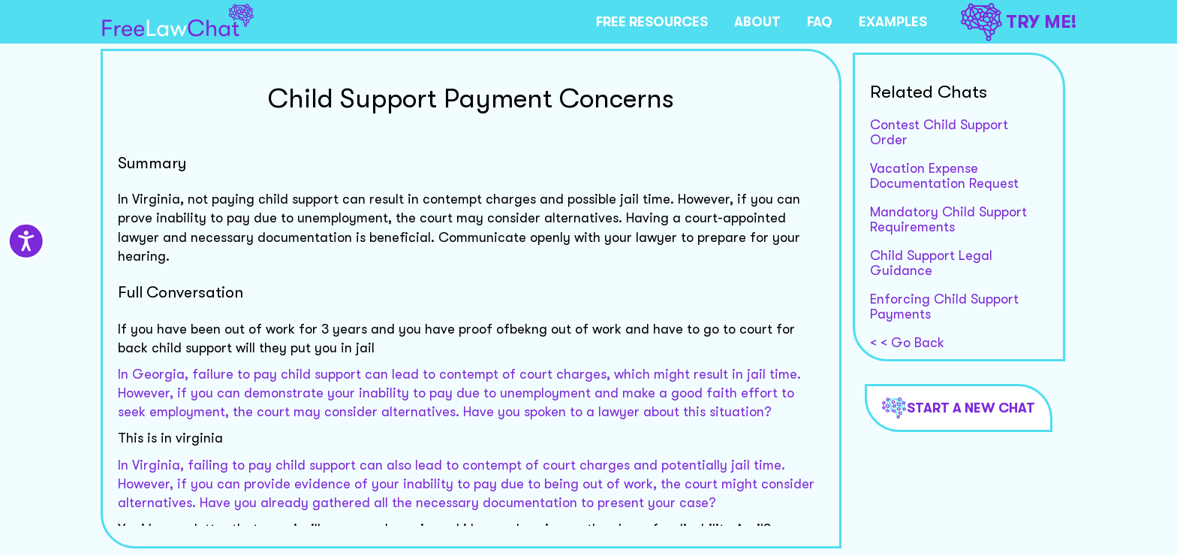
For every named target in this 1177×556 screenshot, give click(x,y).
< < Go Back (907, 342)
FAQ (819, 21)
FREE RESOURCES (652, 21)
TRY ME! (1018, 22)
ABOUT (757, 21)
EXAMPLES (893, 21)
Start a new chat (958, 408)
